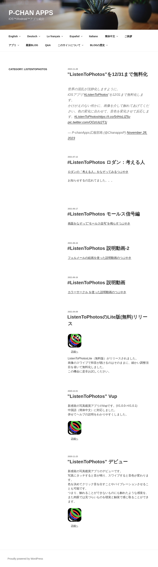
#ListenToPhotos (96, 94)
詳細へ (74, 351)
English (15, 36)
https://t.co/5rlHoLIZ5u (114, 117)
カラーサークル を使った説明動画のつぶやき (97, 292)
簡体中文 (111, 36)
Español (76, 36)
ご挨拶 (128, 36)
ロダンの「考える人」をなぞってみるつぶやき (98, 171)
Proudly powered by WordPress (25, 558)
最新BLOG (32, 45)
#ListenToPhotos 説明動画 (96, 282)
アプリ (14, 45)
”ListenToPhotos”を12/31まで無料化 (107, 74)
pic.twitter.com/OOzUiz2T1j (87, 122)
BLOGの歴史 (99, 45)
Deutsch (34, 36)
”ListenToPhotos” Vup (92, 396)
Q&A (48, 45)
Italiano (93, 36)
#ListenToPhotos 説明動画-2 (98, 248)
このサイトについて (71, 45)
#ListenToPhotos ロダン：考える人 (106, 162)
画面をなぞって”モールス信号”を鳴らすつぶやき (99, 223)
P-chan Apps (31, 12)
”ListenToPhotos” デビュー (97, 461)
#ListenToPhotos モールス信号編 (103, 214)
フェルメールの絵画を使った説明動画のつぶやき (99, 257)
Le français (55, 36)
